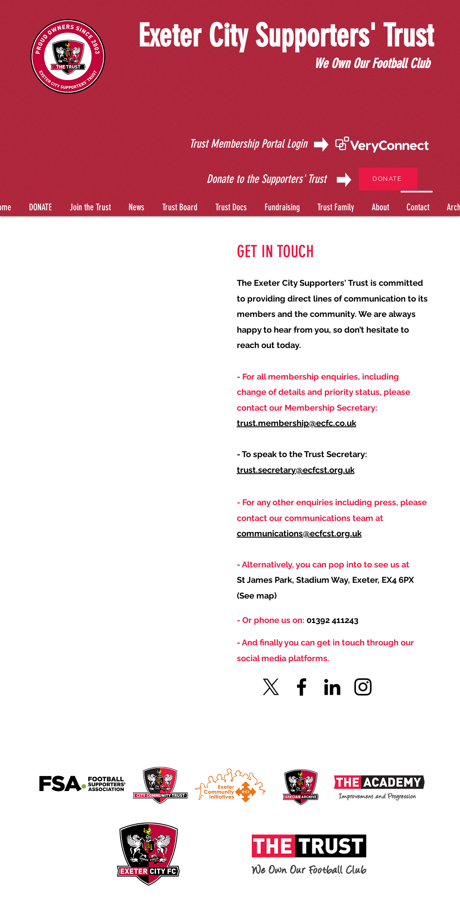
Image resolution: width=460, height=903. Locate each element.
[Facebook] (301, 687)
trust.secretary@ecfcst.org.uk (296, 470)
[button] (229, 203)
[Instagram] (363, 687)
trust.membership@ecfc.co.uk (296, 423)
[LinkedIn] (332, 687)
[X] (270, 687)
